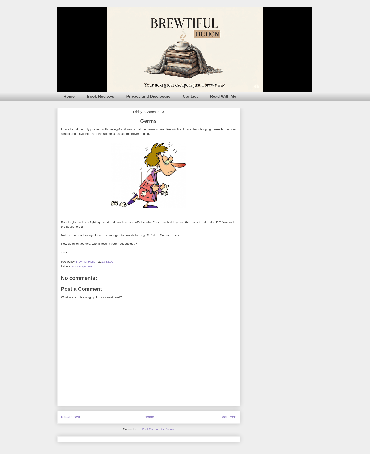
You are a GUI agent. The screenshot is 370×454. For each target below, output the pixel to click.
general (87, 266)
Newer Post (70, 417)
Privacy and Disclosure (148, 96)
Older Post (227, 417)
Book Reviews (100, 96)
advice (76, 266)
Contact (190, 96)
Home (69, 96)
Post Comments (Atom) (158, 429)
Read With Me (223, 96)
